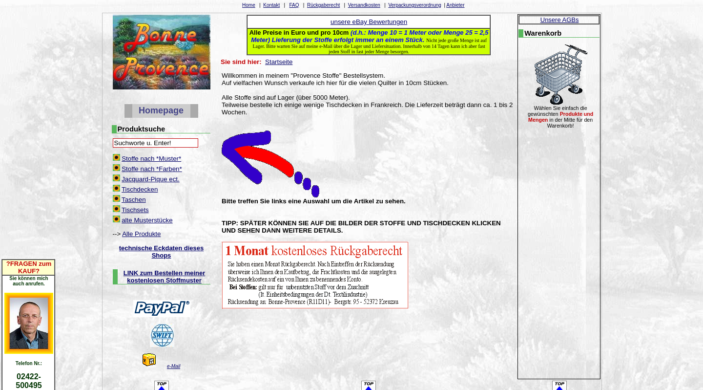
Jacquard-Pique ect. (151, 179)
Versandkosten (364, 5)
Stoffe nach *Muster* (151, 158)
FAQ (294, 5)
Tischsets (135, 210)
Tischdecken (140, 189)
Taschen (134, 199)
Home (248, 5)
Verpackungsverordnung (414, 5)
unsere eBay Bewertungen (369, 21)
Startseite (278, 61)
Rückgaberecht (323, 5)
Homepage (161, 110)
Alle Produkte (141, 234)
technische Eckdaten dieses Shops (161, 251)
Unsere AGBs (559, 19)
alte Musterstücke (147, 220)
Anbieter (455, 5)
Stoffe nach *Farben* (152, 169)
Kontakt (271, 5)
